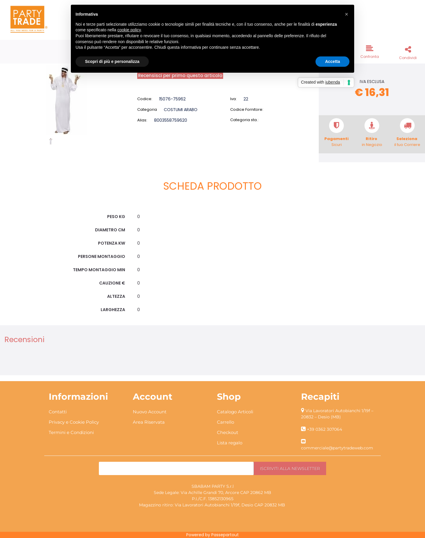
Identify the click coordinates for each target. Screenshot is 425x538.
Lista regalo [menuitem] (229, 443)
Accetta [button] (332, 61)
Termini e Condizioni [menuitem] (71, 432)
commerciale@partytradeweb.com (337, 448)
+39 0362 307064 (324, 429)
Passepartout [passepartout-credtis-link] (225, 535)
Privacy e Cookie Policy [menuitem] (74, 422)
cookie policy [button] (129, 29)
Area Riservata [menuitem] (149, 422)
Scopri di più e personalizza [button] (112, 61)
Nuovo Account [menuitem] (149, 412)
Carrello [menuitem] (225, 422)
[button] (66, 100)
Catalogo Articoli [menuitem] (235, 412)
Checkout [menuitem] (227, 432)
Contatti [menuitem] (58, 412)
